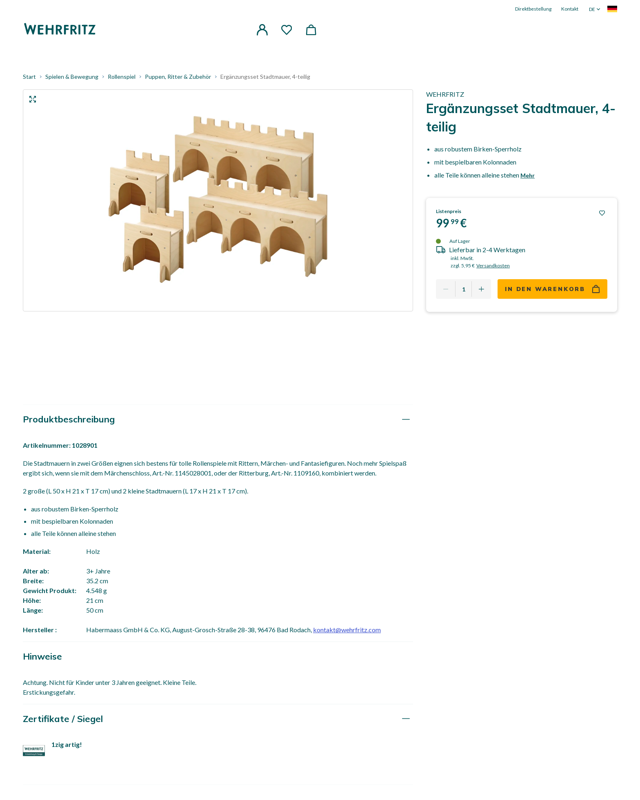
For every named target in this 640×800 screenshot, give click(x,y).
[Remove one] (446, 292)
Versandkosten (493, 269)
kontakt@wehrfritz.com (347, 633)
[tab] (218, 423)
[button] (262, 30)
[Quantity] (463, 292)
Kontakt (569, 9)
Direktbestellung (533, 9)
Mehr (527, 179)
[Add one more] (481, 292)
